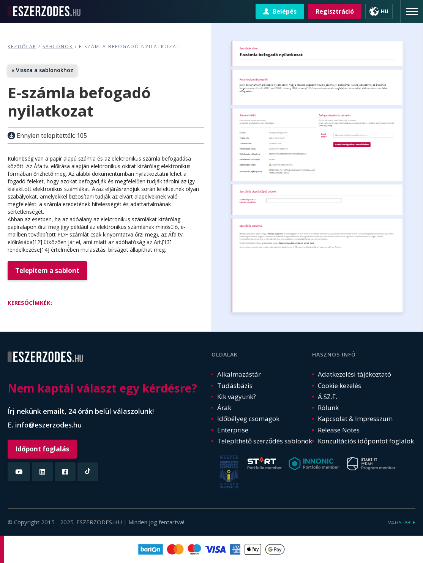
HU (384, 11)
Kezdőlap (22, 46)
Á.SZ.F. (327, 396)
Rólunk (328, 407)
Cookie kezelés (339, 385)
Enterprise (232, 430)
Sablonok (58, 46)
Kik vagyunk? (236, 396)
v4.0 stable (401, 522)
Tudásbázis (235, 385)
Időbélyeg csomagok (248, 418)
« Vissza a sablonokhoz (42, 70)
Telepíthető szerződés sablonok (264, 441)
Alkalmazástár (239, 374)
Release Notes (339, 430)
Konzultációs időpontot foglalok (366, 441)
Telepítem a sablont (47, 270)
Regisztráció (335, 11)
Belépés (285, 11)
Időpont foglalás (42, 449)
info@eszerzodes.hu (48, 424)
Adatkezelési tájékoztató (354, 374)
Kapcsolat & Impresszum (355, 418)
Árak (224, 407)
